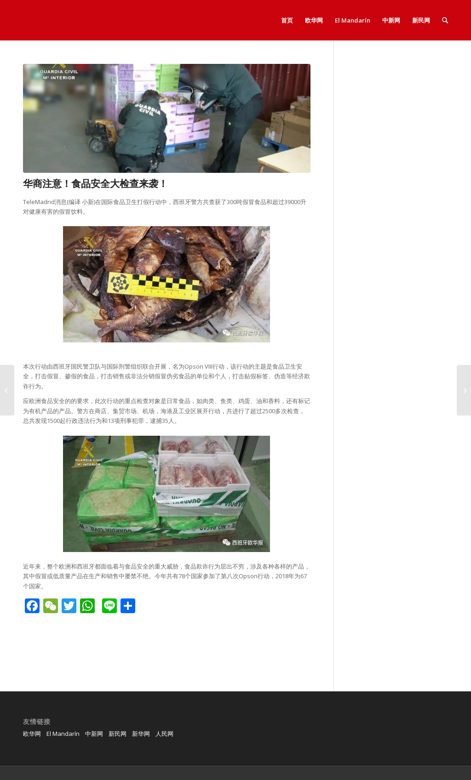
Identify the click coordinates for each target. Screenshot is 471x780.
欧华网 (32, 733)
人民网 (164, 733)
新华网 (141, 733)
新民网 (117, 733)
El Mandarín (63, 733)
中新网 (94, 733)
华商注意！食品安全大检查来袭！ (95, 183)
